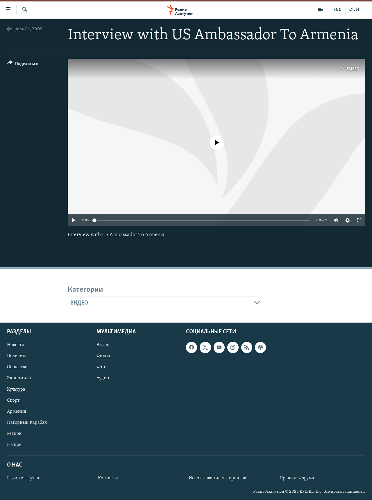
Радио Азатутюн (24, 478)
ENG (337, 10)
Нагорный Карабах (27, 422)
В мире (14, 444)
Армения (16, 411)
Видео (102, 345)
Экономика (19, 378)
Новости (15, 345)
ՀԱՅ (354, 10)
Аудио (102, 378)
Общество (17, 367)
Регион (14, 433)
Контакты (108, 478)
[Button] (22, 65)
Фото (101, 367)
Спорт (13, 400)
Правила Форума (297, 478)
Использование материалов (217, 478)
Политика (17, 356)
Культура (16, 389)
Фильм (103, 356)
